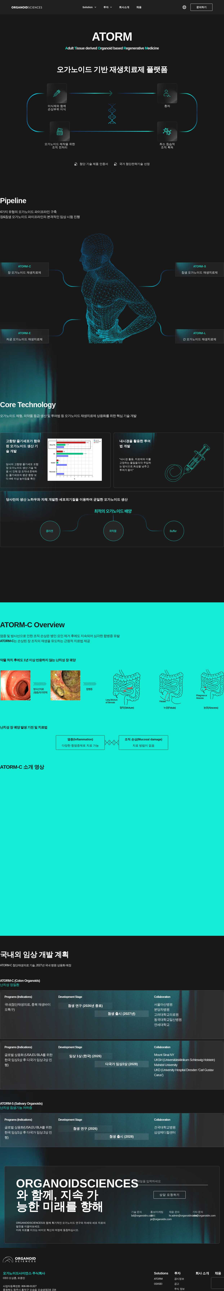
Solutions (161, 1273)
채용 (138, 7)
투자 (107, 7)
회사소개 (124, 7)
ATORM (158, 1278)
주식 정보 (179, 1288)
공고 (176, 1283)
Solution (89, 7)
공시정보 (179, 1278)
